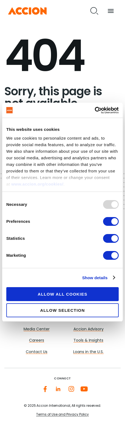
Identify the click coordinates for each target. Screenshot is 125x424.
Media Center (37, 329)
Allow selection (62, 310)
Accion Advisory (88, 329)
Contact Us (36, 352)
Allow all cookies (62, 294)
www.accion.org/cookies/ (37, 184)
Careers (36, 341)
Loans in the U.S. (88, 352)
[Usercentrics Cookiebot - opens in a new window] (95, 110)
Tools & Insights (88, 341)
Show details (95, 277)
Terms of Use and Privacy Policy (62, 414)
